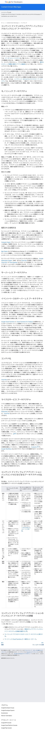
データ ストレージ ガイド (12, 58)
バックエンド (24, 22)
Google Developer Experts (7, 710)
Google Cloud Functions (8, 321)
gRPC (14, 434)
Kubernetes (4, 411)
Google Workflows (6, 449)
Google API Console (6, 722)
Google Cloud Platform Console (9, 725)
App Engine (4, 251)
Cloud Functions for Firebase (25, 321)
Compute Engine (6, 242)
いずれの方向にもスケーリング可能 (26, 529)
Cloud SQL (4, 262)
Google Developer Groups (7, 707)
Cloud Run (24, 260)
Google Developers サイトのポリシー (23, 653)
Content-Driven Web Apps (11, 7)
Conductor (34, 447)
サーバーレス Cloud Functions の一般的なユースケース (20, 639)
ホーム (2, 22)
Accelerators (4, 713)
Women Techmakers (6, 715)
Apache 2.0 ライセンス (32, 652)
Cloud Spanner (13, 262)
